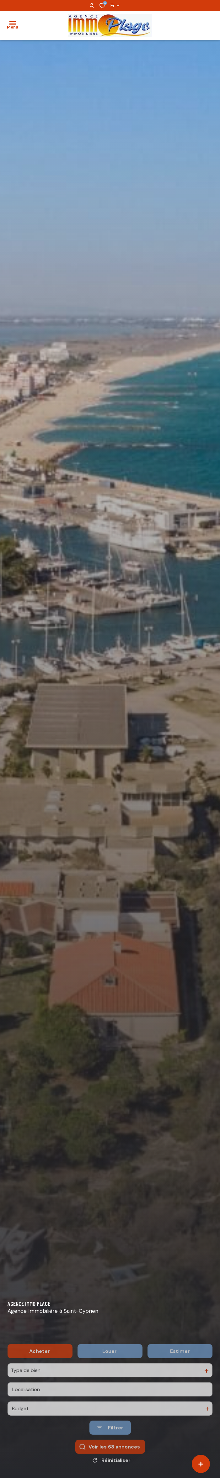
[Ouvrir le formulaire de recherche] (110, 1449)
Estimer (180, 1372)
